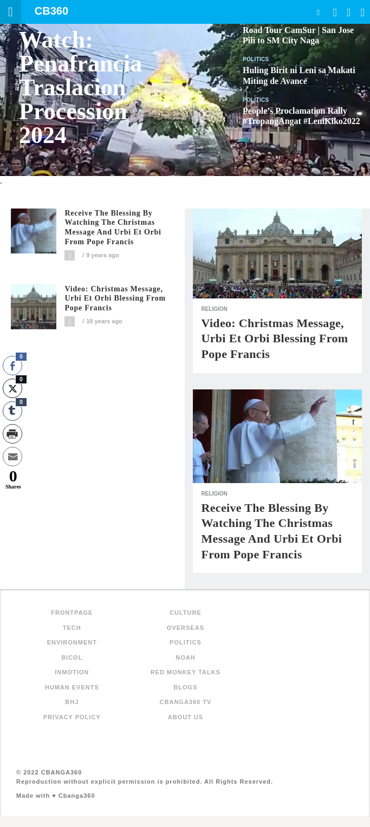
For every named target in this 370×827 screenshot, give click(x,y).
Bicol (71, 657)
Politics (256, 59)
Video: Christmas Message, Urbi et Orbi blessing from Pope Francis (114, 298)
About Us (185, 717)
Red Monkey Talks (185, 672)
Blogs (185, 687)
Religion (214, 309)
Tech (72, 627)
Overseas (185, 627)
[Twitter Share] (12, 388)
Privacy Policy (72, 717)
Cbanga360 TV (186, 702)
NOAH (185, 657)
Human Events (72, 687)
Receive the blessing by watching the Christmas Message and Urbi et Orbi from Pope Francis (112, 227)
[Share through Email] (12, 456)
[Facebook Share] (12, 365)
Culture (186, 612)
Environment (72, 642)
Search (318, 12)
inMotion (72, 672)
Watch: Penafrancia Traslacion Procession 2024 (80, 87)
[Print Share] (12, 434)
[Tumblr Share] (12, 411)
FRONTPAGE (72, 612)
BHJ (72, 702)
